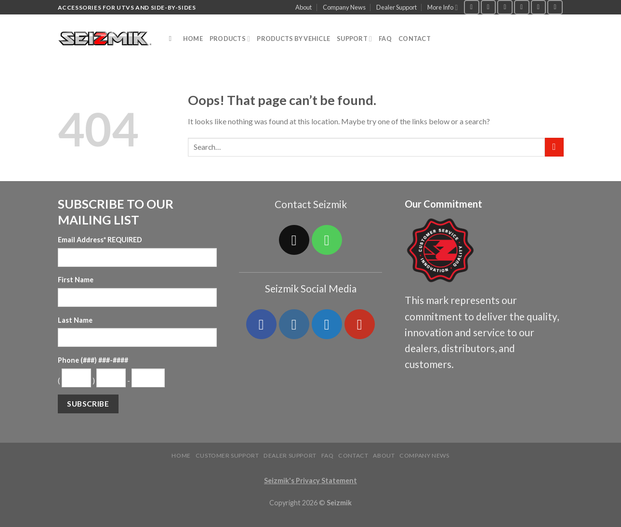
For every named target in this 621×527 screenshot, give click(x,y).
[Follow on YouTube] (555, 7)
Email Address (100, 240)
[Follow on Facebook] (471, 7)
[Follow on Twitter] (505, 7)
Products (230, 38)
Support (354, 38)
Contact (414, 38)
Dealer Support (396, 7)
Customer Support (227, 455)
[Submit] (554, 147)
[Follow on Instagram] (488, 7)
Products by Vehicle (293, 38)
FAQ (385, 38)
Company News (344, 7)
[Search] (172, 38)
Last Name (75, 320)
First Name (75, 280)
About (303, 7)
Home (193, 38)
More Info (442, 7)
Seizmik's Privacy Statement (310, 480)
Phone (93, 360)
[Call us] (538, 7)
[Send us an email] (521, 7)
